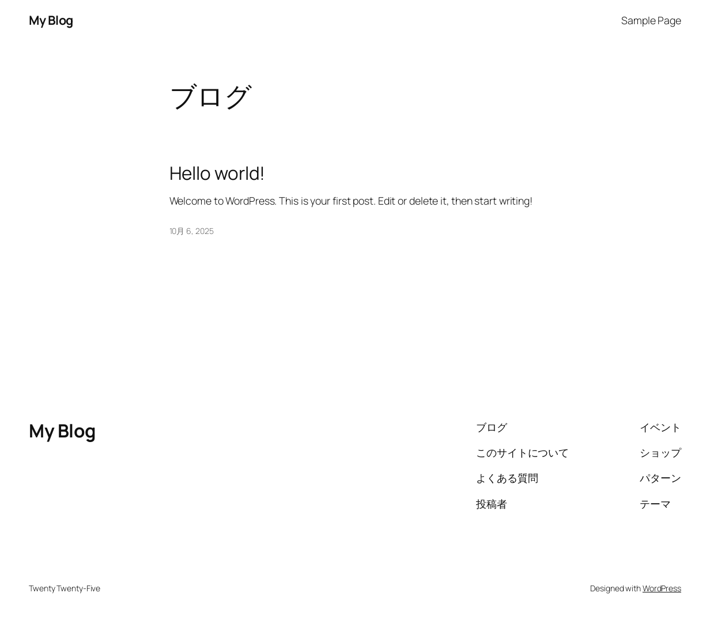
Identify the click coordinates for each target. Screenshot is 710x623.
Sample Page (651, 20)
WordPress (662, 588)
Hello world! (217, 173)
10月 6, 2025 (191, 230)
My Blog (51, 20)
